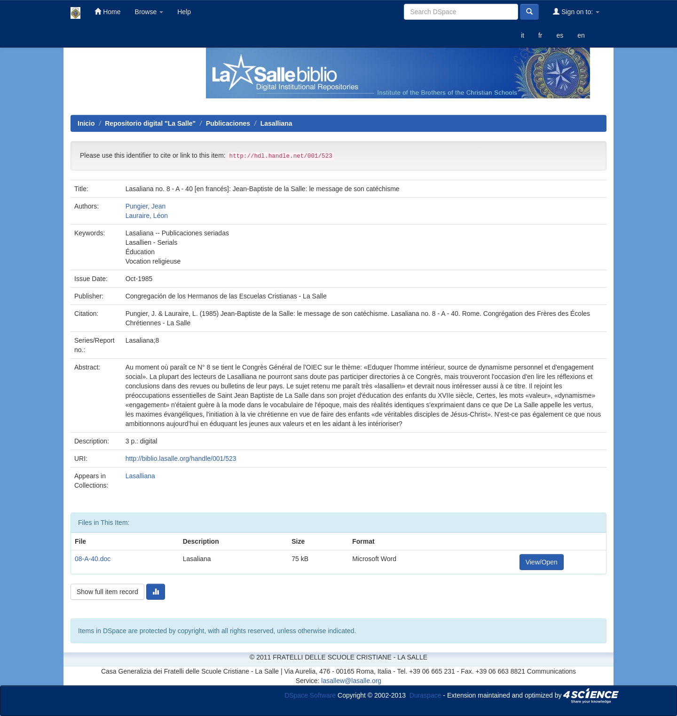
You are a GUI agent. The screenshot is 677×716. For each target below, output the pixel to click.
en (581, 35)
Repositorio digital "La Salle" (150, 123)
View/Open (542, 562)
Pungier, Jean (146, 206)
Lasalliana (276, 123)
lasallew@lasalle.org (351, 680)
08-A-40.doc (92, 559)
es (559, 35)
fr (540, 35)
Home (107, 12)
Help (184, 12)
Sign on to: (576, 12)
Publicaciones (228, 123)
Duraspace (425, 695)
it (522, 35)
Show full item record (107, 591)
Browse (149, 12)
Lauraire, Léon (147, 215)
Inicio (86, 123)
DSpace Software (310, 695)
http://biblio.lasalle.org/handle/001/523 (181, 458)
